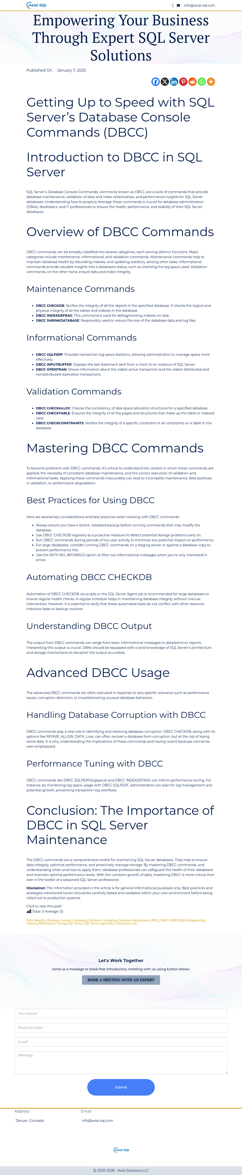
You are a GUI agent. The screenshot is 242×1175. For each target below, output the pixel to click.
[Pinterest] (183, 82)
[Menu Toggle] (173, 5)
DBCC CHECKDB (171, 920)
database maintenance (134, 920)
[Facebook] (155, 82)
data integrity (36, 920)
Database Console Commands (67, 920)
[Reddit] (192, 82)
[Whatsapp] (202, 82)
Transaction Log (126, 923)
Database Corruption (103, 920)
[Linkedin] (174, 82)
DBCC (155, 920)
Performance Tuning (52, 923)
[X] (165, 82)
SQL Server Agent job (98, 923)
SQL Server (75, 923)
